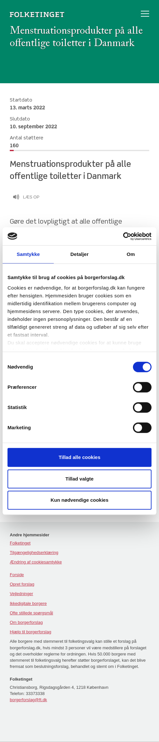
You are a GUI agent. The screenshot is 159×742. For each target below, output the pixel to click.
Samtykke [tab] (28, 254)
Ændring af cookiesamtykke (36, 562)
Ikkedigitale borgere (28, 603)
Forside (17, 574)
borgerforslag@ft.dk (28, 699)
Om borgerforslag (26, 622)
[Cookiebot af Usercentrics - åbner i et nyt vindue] (123, 236)
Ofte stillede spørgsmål (31, 612)
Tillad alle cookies (79, 457)
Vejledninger (21, 593)
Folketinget (20, 543)
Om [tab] (131, 254)
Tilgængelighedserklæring (34, 552)
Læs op (26, 197)
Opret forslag (22, 584)
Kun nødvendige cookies (79, 500)
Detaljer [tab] (79, 254)
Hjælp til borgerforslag (30, 631)
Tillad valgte (79, 479)
